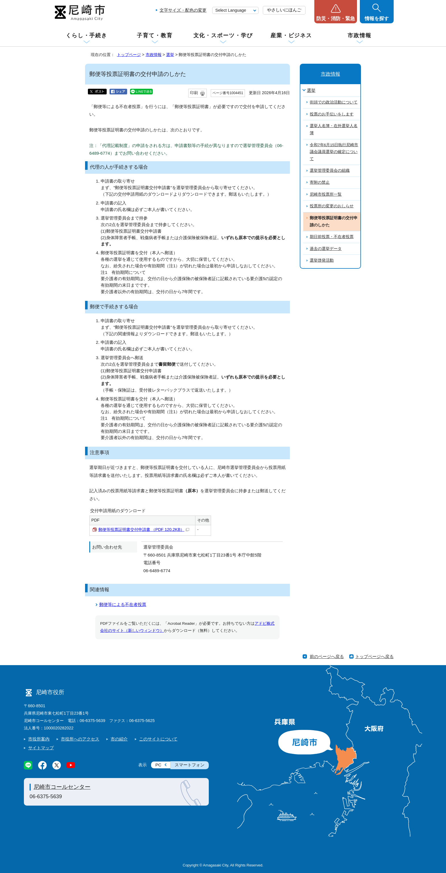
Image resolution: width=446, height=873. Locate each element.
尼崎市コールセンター (62, 787)
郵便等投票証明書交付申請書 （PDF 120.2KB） (143, 529)
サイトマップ (41, 747)
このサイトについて (158, 739)
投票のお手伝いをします (332, 114)
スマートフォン (190, 764)
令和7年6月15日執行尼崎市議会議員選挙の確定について (334, 152)
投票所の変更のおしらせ (332, 206)
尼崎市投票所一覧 (326, 194)
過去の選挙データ (326, 249)
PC (158, 764)
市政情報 (359, 35)
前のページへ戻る (327, 656)
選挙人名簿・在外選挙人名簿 (334, 129)
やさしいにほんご (284, 9)
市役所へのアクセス (80, 739)
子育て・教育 (154, 35)
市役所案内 (38, 739)
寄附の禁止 (320, 182)
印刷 (194, 93)
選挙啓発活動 (322, 260)
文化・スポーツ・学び (223, 35)
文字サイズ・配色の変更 (183, 10)
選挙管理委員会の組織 (330, 170)
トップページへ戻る (374, 656)
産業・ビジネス (291, 35)
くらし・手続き (86, 35)
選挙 (170, 54)
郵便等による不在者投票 (122, 604)
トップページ (129, 54)
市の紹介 (119, 739)
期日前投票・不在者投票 (332, 237)
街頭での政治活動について (334, 102)
